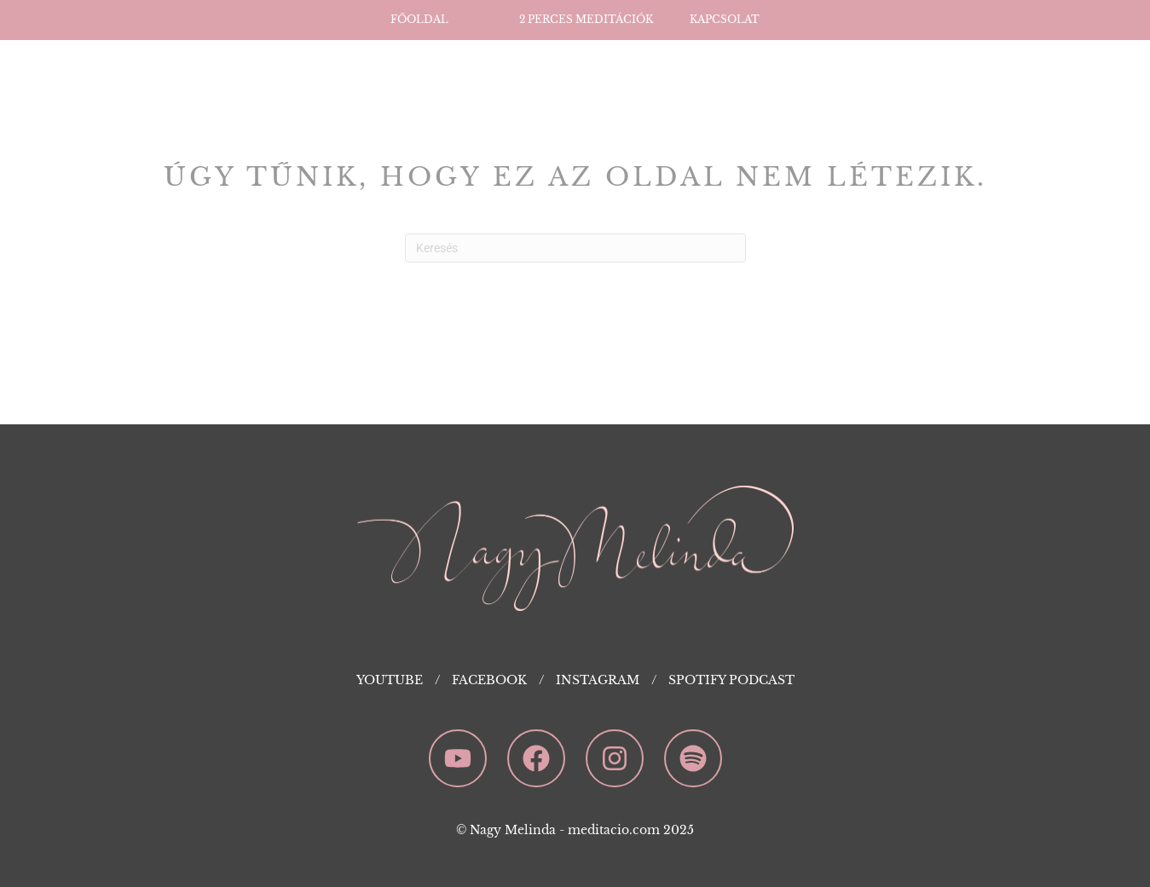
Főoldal (419, 19)
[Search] (575, 247)
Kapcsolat (725, 19)
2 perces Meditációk (586, 19)
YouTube (389, 680)
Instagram (597, 680)
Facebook (489, 680)
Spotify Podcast (731, 680)
